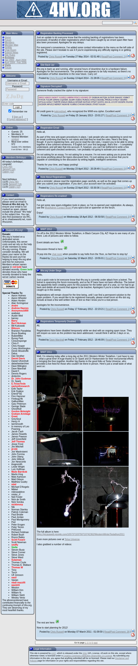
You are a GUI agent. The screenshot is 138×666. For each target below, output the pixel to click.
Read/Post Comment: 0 (113, 78)
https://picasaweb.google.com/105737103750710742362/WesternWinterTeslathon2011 (81, 534)
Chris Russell (55, 56)
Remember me (17, 111)
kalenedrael (60, 111)
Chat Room (10, 50)
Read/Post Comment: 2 (113, 56)
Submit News (11, 52)
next (95, 643)
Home (8, 37)
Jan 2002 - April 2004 (15, 60)
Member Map (11, 45)
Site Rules (10, 55)
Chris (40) (7, 166)
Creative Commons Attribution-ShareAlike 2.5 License (87, 656)
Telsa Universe (72, 539)
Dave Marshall (56, 339)
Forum (8, 40)
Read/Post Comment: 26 (116, 632)
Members (9, 42)
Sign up (17, 117)
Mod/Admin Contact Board (58, 207)
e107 (53, 653)
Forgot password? (17, 119)
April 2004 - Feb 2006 (15, 62)
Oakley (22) (8, 172)
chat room (57, 254)
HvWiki (8, 47)
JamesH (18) (8, 169)
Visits (8, 65)
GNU (85, 653)
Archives (9, 57)
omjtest (15, 139)
